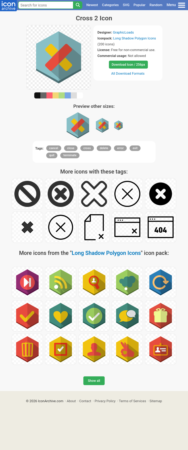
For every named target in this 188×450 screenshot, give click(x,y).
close (70, 148)
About (71, 401)
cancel (53, 148)
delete (104, 148)
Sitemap (155, 401)
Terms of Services (132, 401)
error (120, 148)
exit (135, 148)
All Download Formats (128, 73)
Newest (92, 5)
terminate (69, 155)
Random (155, 5)
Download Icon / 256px (128, 65)
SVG (126, 5)
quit (52, 155)
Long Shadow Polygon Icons (134, 38)
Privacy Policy (105, 401)
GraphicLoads (123, 32)
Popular (139, 5)
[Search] (77, 5)
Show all (94, 381)
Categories (110, 5)
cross (87, 148)
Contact (85, 401)
